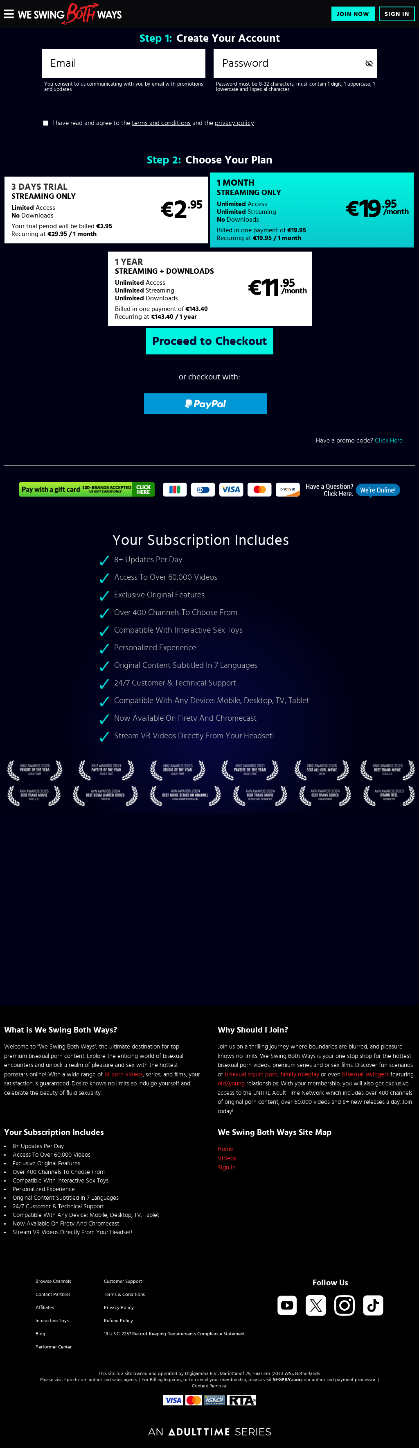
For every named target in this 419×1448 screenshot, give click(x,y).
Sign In (397, 14)
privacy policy (234, 123)
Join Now (353, 14)
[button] (106, 210)
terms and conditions (161, 123)
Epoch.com (76, 1379)
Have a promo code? (359, 440)
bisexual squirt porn (251, 1074)
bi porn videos (123, 1074)
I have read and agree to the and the (153, 123)
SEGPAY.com (287, 1379)
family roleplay (299, 1074)
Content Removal (210, 1385)
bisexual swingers (365, 1074)
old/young (231, 1083)
